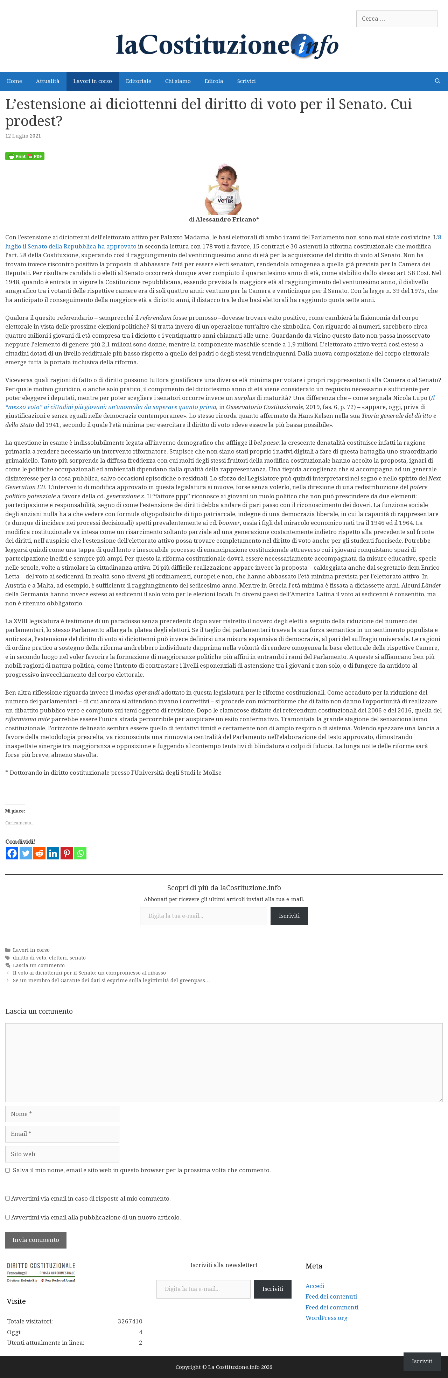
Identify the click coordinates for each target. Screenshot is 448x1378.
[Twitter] (26, 853)
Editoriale (138, 81)
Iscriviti (289, 916)
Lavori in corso (93, 81)
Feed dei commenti (332, 1307)
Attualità (47, 81)
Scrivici (246, 81)
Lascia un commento (39, 965)
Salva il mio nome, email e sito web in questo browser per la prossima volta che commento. (142, 1170)
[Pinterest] (67, 853)
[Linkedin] (53, 853)
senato (78, 958)
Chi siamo (178, 81)
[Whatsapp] (80, 853)
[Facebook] (12, 853)
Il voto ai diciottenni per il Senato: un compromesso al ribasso (89, 973)
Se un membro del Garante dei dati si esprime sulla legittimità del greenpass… (111, 980)
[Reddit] (39, 853)
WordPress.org (327, 1317)
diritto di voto (29, 958)
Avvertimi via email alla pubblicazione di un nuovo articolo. (96, 1217)
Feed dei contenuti (331, 1296)
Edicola (214, 81)
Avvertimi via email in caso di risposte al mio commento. (91, 1198)
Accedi (315, 1285)
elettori (58, 958)
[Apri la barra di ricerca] (437, 81)
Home (14, 81)
